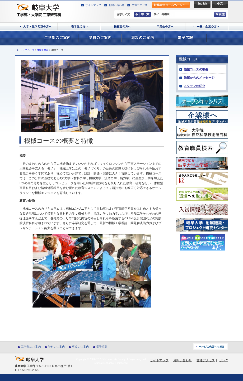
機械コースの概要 (196, 69)
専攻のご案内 (80, 346)
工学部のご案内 (31, 346)
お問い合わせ (116, 5)
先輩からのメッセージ (199, 77)
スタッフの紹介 (194, 86)
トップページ (27, 50)
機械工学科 (43, 50)
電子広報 (101, 346)
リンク (223, 360)
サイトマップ (93, 5)
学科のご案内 (56, 346)
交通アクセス (139, 5)
